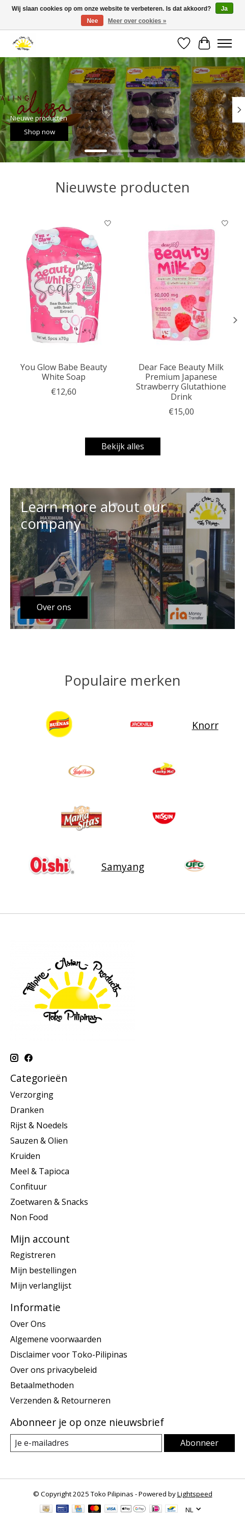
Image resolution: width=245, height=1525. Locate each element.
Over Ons (28, 1323)
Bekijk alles (122, 446)
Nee (92, 21)
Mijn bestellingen (43, 1270)
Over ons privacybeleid (53, 1369)
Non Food (29, 1217)
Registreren (33, 1255)
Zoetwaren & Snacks (49, 1201)
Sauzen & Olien (39, 1140)
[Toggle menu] (224, 43)
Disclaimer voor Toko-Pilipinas (68, 1354)
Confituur (28, 1186)
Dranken (27, 1110)
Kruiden (25, 1155)
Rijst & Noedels (39, 1125)
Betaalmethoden (42, 1385)
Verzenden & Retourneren (60, 1400)
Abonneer (199, 1442)
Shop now (39, 131)
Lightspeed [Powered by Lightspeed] (194, 1493)
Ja (224, 8)
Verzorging (31, 1094)
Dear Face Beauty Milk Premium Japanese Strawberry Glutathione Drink (181, 381)
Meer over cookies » (137, 21)
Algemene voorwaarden (55, 1339)
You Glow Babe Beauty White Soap (63, 371)
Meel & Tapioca (39, 1171)
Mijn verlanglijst (40, 1285)
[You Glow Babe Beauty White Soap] (64, 284)
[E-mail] (86, 1443)
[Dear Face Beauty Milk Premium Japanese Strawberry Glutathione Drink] (181, 284)
